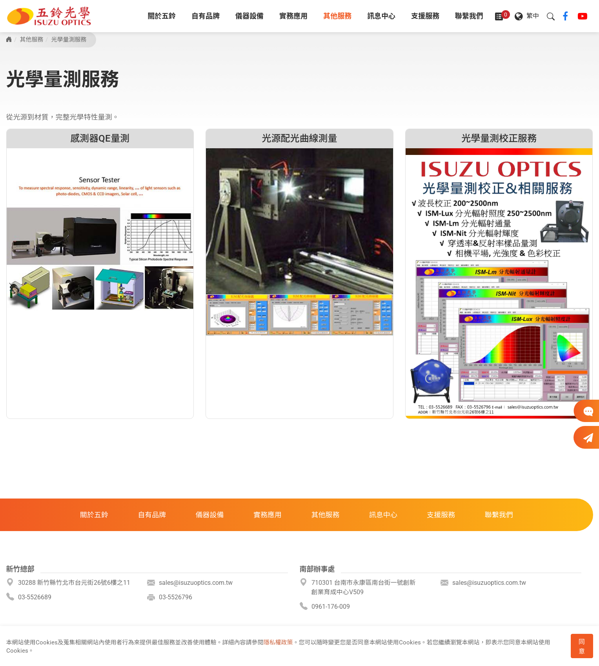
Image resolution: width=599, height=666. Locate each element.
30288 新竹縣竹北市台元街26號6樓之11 (74, 582)
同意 (582, 646)
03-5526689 (34, 597)
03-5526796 (175, 597)
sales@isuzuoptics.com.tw (196, 582)
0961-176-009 (330, 606)
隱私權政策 (278, 642)
